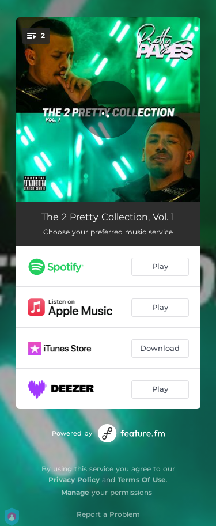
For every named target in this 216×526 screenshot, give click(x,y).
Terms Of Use (142, 479)
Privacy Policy (74, 479)
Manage (75, 492)
